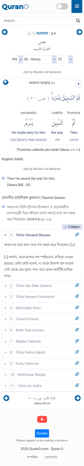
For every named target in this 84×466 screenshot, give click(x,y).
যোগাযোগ (51, 457)
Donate (42, 433)
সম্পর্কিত (32, 457)
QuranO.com (38, 449)
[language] (6, 83)
